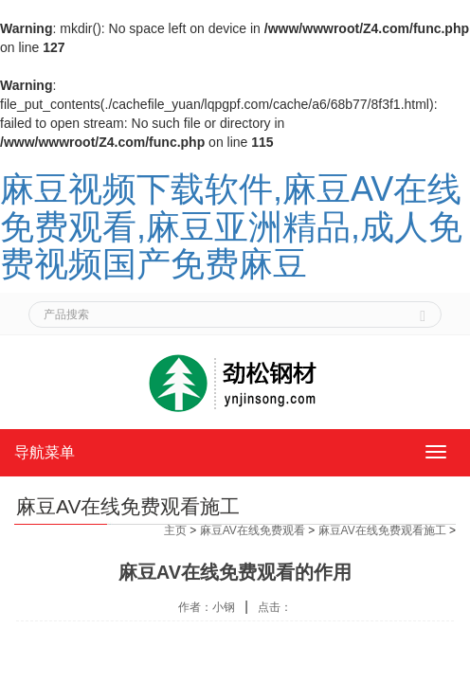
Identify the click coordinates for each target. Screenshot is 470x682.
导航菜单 (44, 452)
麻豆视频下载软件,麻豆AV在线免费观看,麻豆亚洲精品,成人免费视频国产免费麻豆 (231, 226)
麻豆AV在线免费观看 (252, 530)
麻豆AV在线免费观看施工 (382, 530)
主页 (175, 530)
